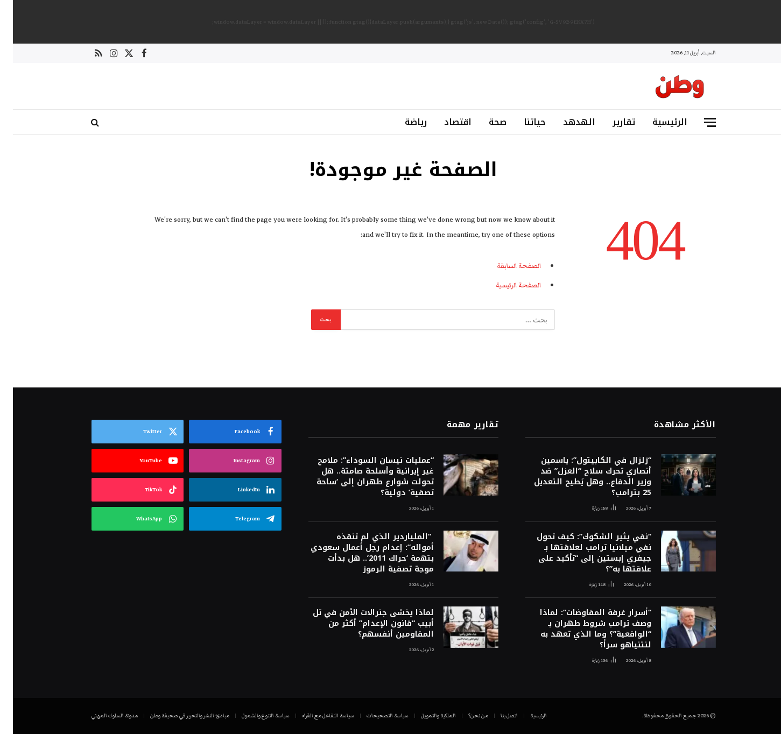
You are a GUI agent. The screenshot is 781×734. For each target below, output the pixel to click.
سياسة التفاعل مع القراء (315, 715)
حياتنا (522, 122)
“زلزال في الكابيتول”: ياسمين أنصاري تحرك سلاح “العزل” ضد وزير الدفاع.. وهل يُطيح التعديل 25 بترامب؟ (579, 476)
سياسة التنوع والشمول (253, 715)
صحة (485, 122)
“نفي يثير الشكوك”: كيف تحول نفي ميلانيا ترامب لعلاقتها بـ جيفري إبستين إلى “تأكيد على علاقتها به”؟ (581, 553)
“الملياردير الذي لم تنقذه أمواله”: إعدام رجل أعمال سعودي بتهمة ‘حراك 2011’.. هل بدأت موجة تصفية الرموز (359, 553)
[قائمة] (697, 122)
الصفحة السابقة (505, 265)
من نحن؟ (465, 715)
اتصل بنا (496, 715)
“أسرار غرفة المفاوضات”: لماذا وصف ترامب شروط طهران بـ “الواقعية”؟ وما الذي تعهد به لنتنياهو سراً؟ (582, 629)
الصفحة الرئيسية (505, 285)
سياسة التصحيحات (375, 715)
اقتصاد (445, 122)
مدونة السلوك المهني (102, 715)
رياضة (403, 122)
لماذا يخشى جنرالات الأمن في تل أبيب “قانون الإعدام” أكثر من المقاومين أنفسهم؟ (360, 624)
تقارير (611, 122)
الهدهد (566, 122)
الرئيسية (656, 122)
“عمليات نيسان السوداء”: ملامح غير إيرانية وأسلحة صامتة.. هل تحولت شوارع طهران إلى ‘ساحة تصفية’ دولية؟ (362, 476)
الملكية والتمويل (425, 715)
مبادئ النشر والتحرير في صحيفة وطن (176, 715)
